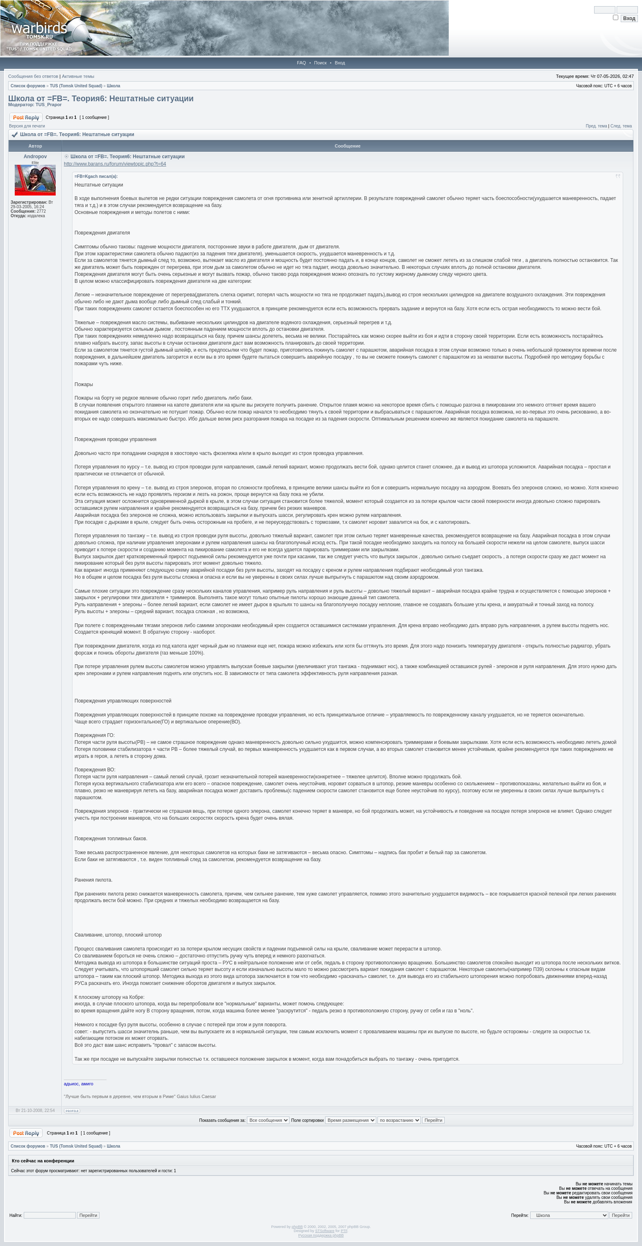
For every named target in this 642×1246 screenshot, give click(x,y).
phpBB (297, 1227)
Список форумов (28, 86)
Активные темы (78, 76)
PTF (344, 1231)
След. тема (621, 126)
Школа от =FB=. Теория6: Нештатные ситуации (101, 98)
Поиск (320, 62)
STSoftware (325, 1231)
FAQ (301, 62)
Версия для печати (27, 126)
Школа (113, 86)
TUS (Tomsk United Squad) (76, 86)
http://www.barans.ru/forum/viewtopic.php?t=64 (115, 164)
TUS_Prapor (49, 104)
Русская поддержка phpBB (321, 1235)
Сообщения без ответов (33, 76)
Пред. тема (596, 126)
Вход (340, 62)
